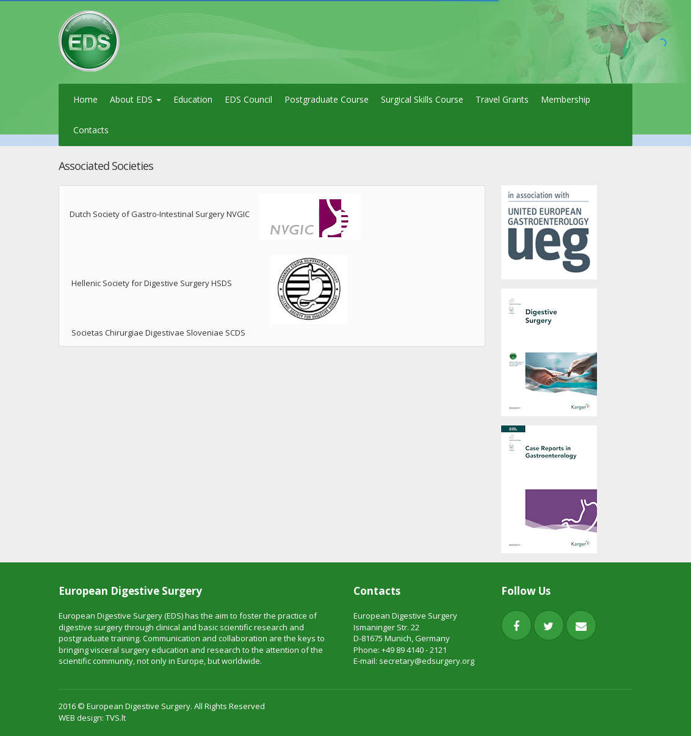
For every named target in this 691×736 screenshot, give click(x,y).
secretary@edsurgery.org (426, 660)
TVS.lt (116, 717)
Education (192, 99)
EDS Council (248, 99)
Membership (565, 99)
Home (85, 99)
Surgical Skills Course (422, 99)
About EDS (135, 99)
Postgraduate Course (326, 99)
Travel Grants (502, 99)
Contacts (91, 130)
